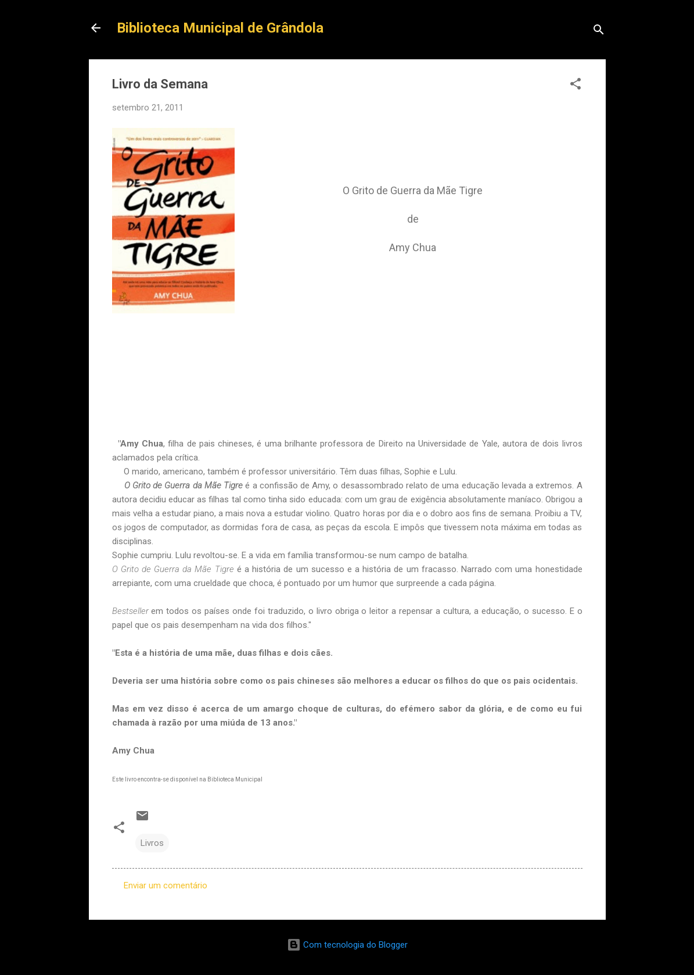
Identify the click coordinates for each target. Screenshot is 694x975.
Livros (152, 843)
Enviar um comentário (165, 885)
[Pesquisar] (599, 31)
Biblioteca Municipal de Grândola (220, 28)
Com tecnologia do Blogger (347, 945)
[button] (575, 86)
